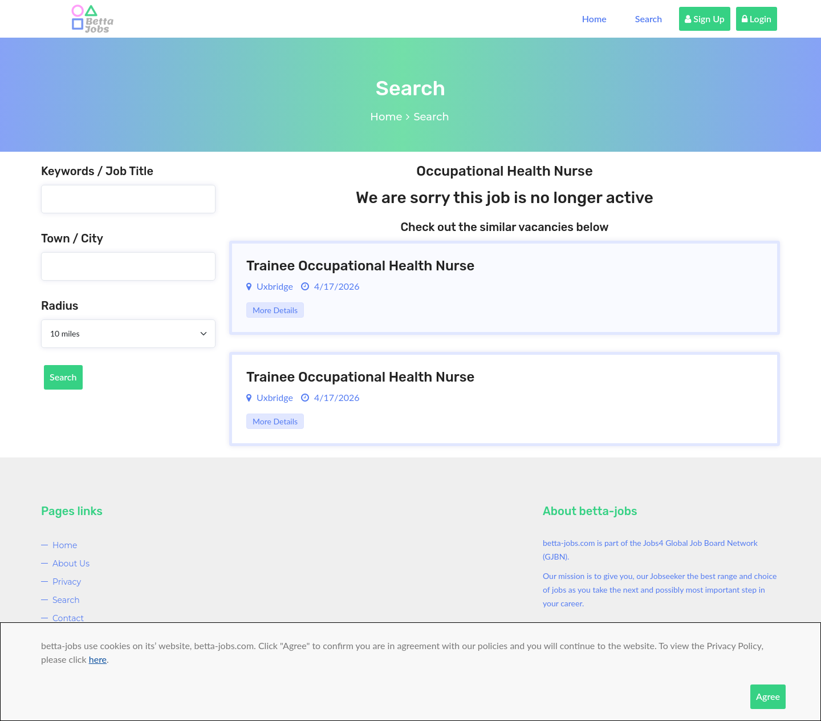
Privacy (66, 582)
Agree (768, 696)
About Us (71, 563)
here (98, 659)
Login (756, 18)
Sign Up (705, 18)
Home (594, 18)
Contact (68, 618)
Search (649, 18)
